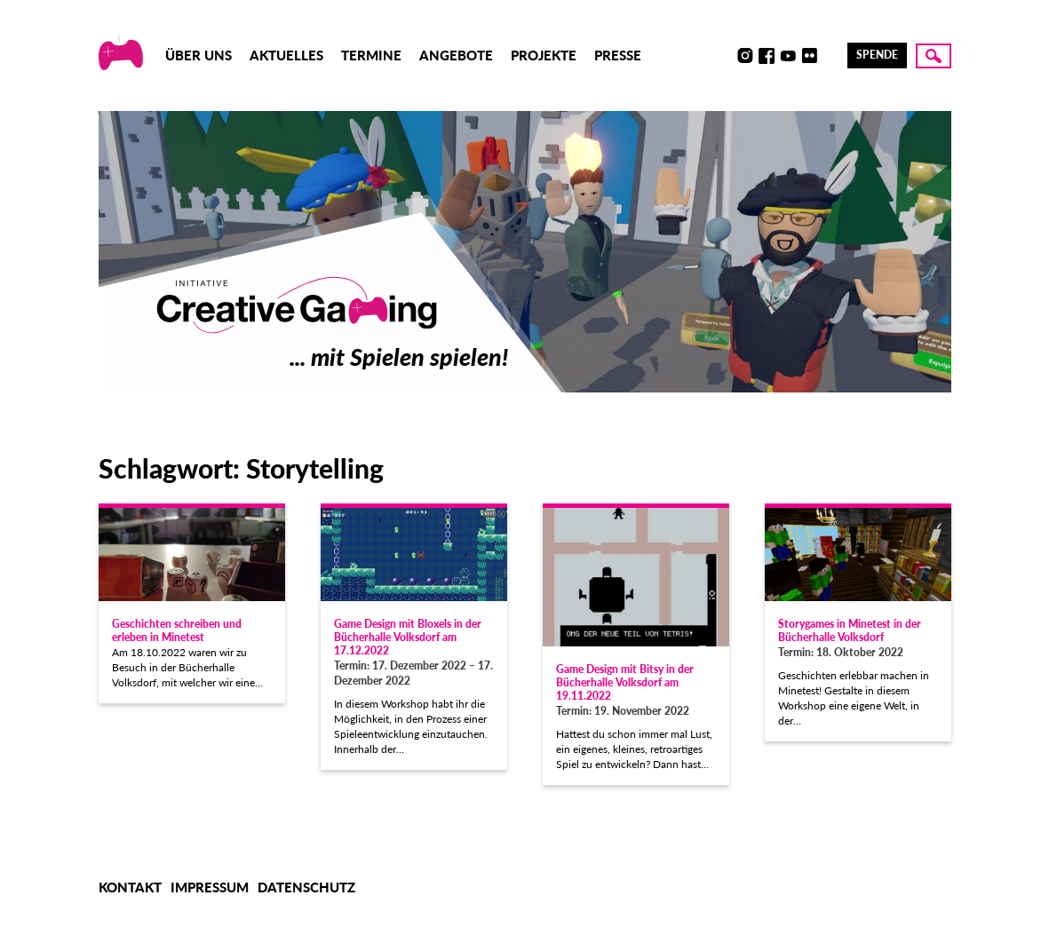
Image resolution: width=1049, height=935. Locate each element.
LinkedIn (830, 56)
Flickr (809, 56)
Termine (371, 55)
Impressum (210, 887)
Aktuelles (286, 55)
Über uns (198, 55)
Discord (724, 56)
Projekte (543, 55)
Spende (877, 54)
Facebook (767, 56)
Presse (617, 55)
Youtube (788, 56)
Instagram (745, 56)
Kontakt (130, 887)
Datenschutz (306, 887)
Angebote (456, 55)
